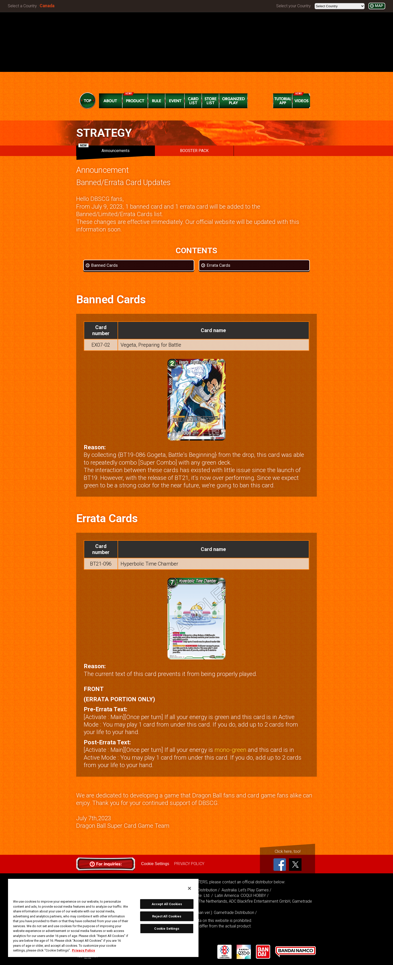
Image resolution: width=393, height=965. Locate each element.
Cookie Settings (155, 864)
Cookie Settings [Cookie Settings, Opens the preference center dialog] (166, 928)
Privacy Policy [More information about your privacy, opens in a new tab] (83, 950)
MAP (379, 6)
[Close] (189, 888)
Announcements (104, 149)
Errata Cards (218, 265)
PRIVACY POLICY (189, 863)
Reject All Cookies (166, 916)
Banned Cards (104, 265)
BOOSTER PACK (194, 150)
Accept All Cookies (167, 904)
